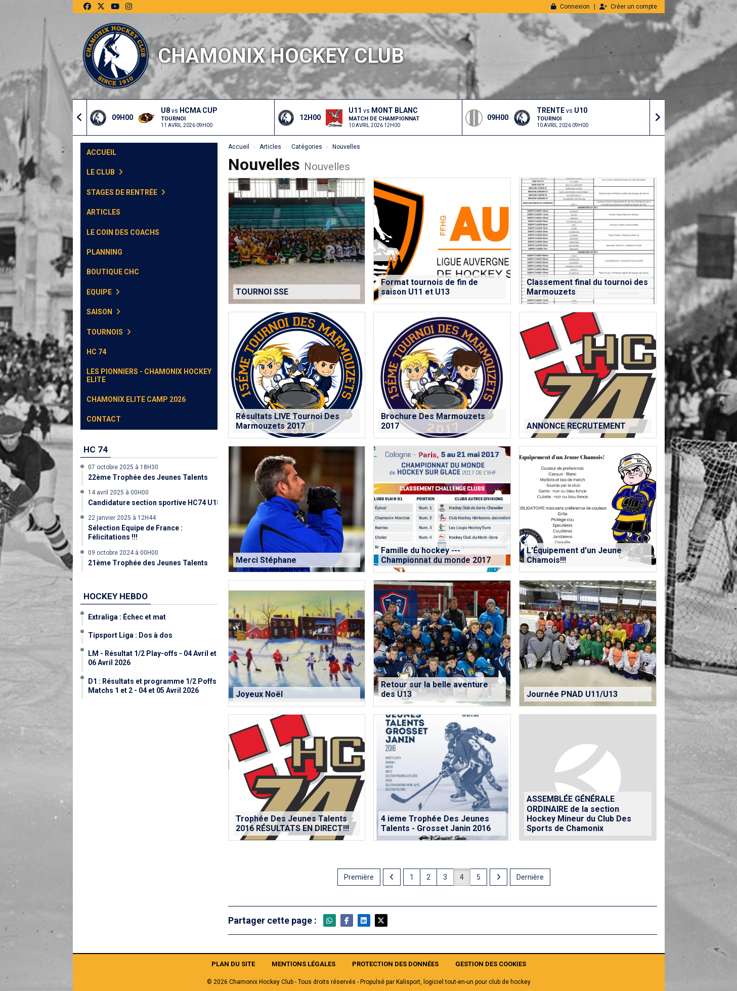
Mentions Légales (303, 964)
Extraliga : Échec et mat (127, 617)
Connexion (570, 6)
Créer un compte (628, 6)
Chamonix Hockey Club (281, 56)
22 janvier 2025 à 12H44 (122, 517)
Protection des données (395, 964)
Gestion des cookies (490, 964)
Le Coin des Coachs (122, 232)
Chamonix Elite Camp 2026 (136, 399)
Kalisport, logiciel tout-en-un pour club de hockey (463, 981)
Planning (104, 252)
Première (359, 877)
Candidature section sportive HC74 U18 (154, 503)
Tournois (108, 332)
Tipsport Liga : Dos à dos (130, 635)
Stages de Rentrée (125, 192)
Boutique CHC (112, 272)
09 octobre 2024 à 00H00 (123, 552)
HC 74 (96, 352)
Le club (104, 172)
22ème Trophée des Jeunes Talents (148, 477)
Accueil (101, 152)
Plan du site (233, 964)
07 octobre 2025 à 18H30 (123, 467)
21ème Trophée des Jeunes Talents (148, 563)
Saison (103, 312)
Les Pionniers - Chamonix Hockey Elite (148, 375)
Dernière (530, 877)
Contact (103, 419)
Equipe (103, 292)
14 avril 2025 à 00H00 (118, 492)
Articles (103, 212)
